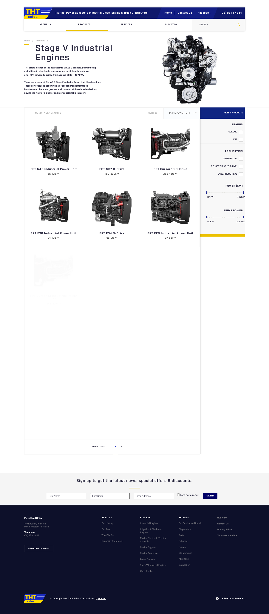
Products (92, 25)
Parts (181, 535)
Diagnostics (185, 529)
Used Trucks (146, 571)
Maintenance (185, 552)
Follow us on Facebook (233, 598)
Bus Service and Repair (190, 523)
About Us (45, 24)
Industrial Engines (149, 523)
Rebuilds (183, 541)
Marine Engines (148, 547)
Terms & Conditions (227, 535)
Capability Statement (112, 541)
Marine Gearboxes (149, 553)
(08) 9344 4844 (231, 13)
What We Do (107, 535)
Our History (107, 523)
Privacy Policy (224, 529)
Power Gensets (147, 559)
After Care (184, 558)
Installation (184, 564)
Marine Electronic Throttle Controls (153, 540)
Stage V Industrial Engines (153, 565)
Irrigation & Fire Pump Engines (151, 531)
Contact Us (185, 13)
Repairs (182, 547)
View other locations (39, 548)
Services (134, 25)
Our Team (106, 529)
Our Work (171, 24)
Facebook (204, 13)
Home (168, 13)
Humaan (102, 598)
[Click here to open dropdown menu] (93, 24)
